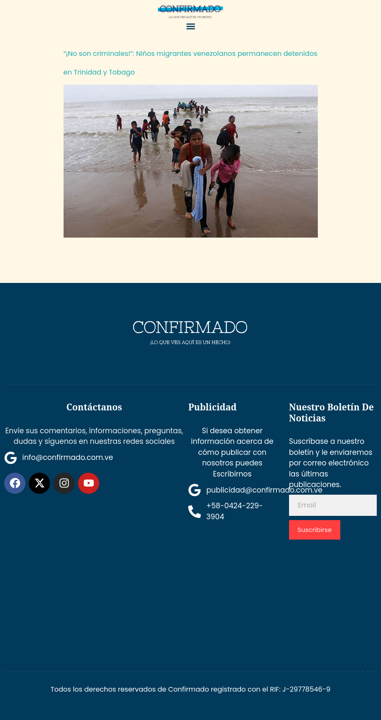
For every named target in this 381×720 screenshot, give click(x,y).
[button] (190, 26)
